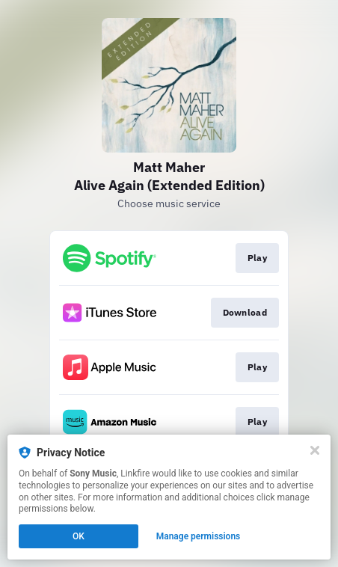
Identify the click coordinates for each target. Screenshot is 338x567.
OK (78, 536)
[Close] (315, 450)
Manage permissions (198, 536)
